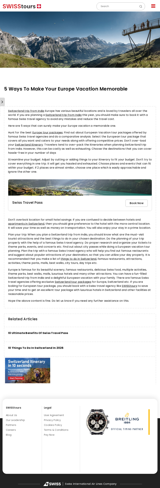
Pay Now (49, 434)
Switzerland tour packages (73, 282)
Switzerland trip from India (26, 111)
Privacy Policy (52, 420)
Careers (11, 430)
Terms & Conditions (56, 430)
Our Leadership (15, 420)
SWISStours (129, 286)
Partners (11, 425)
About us (11, 415)
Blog (8, 434)
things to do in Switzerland (79, 259)
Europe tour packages (47, 132)
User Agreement (54, 415)
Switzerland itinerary (29, 145)
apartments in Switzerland (26, 224)
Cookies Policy (53, 425)
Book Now (136, 203)
